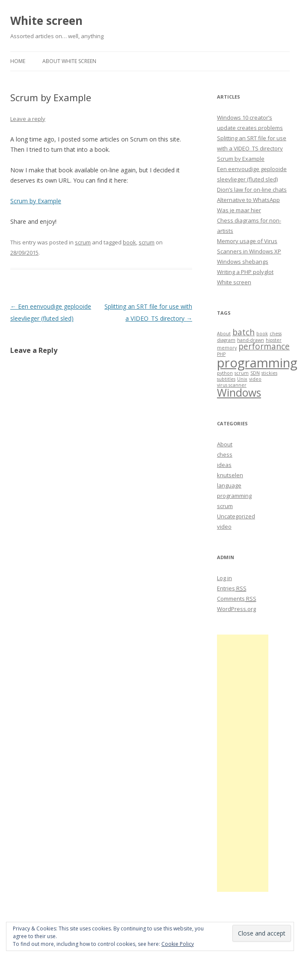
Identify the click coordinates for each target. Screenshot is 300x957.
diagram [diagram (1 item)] (226, 340)
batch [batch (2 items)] (243, 332)
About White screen (69, 61)
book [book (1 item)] (262, 334)
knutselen (230, 475)
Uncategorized (236, 516)
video (224, 526)
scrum (83, 242)
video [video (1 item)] (255, 379)
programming (234, 496)
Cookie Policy (177, 944)
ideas (224, 465)
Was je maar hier (239, 210)
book (129, 242)
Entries (232, 588)
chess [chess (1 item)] (276, 334)
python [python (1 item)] (225, 373)
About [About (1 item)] (224, 334)
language (229, 485)
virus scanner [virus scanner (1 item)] (232, 385)
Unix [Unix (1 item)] (242, 379)
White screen (46, 20)
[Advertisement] (242, 763)
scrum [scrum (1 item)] (242, 373)
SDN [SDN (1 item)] (255, 373)
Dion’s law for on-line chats (252, 189)
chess (224, 454)
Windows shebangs (242, 261)
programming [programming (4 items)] (257, 362)
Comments (236, 598)
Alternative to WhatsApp (248, 200)
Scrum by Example (35, 201)
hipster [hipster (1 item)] (274, 340)
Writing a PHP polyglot (245, 272)
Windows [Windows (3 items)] (239, 392)
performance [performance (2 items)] (264, 346)
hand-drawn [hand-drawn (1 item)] (250, 340)
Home (17, 61)
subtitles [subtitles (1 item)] (226, 379)
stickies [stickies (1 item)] (269, 373)
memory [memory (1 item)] (227, 348)
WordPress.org (236, 609)
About (224, 444)
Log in (224, 578)
